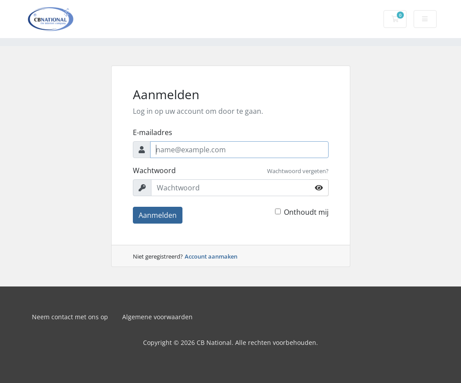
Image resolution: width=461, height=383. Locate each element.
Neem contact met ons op (70, 317)
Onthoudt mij (306, 212)
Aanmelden (158, 215)
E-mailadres (152, 132)
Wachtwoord (154, 170)
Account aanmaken (211, 256)
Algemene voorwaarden (157, 317)
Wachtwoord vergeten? (298, 171)
